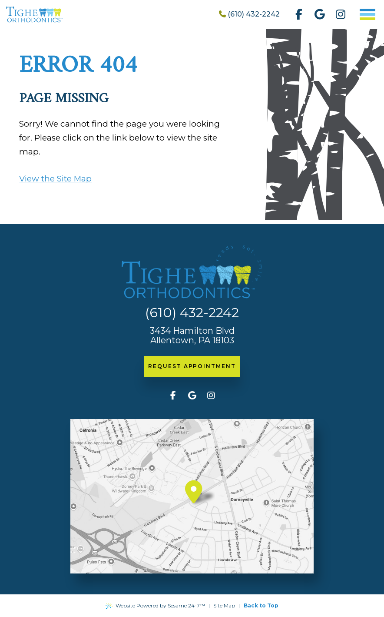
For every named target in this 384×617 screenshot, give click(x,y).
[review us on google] (319, 14)
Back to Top (261, 605)
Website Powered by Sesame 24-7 (155, 605)
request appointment (191, 366)
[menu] (367, 14)
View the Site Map (55, 179)
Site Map (224, 605)
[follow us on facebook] (298, 14)
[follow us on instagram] (340, 14)
